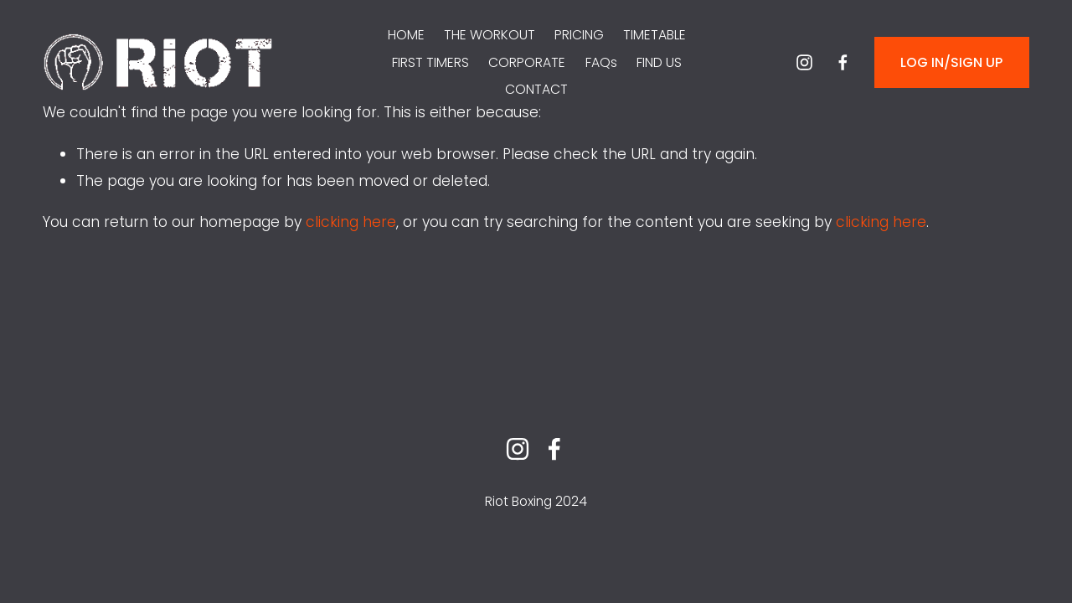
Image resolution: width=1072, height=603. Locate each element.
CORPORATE (526, 62)
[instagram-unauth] (804, 62)
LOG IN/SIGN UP (951, 62)
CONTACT (536, 89)
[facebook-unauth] (843, 62)
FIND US (659, 62)
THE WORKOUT (489, 35)
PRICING (579, 35)
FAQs (601, 62)
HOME (406, 35)
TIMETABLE (654, 35)
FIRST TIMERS (430, 62)
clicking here (351, 222)
